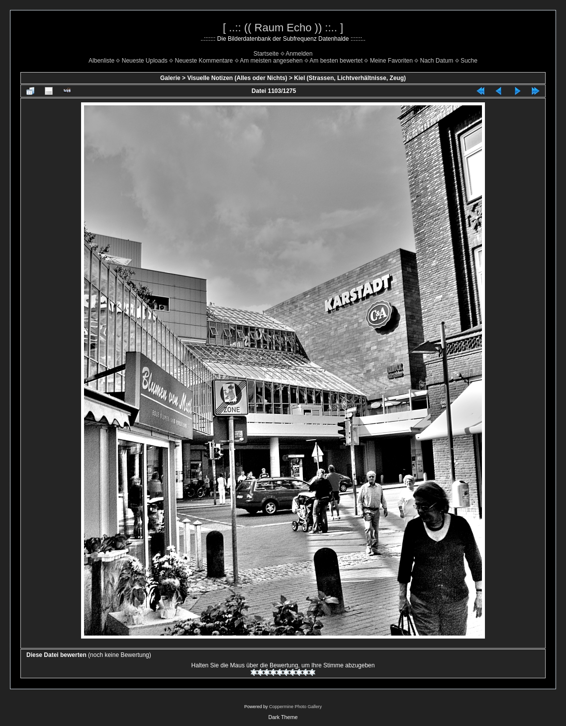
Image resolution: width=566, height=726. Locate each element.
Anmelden (298, 53)
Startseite (266, 53)
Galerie (170, 78)
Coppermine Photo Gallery (295, 706)
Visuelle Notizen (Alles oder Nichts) (237, 78)
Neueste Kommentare (204, 60)
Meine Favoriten (391, 60)
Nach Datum (437, 60)
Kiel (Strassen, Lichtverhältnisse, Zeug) (350, 78)
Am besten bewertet (336, 60)
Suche (469, 60)
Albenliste (101, 60)
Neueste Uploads (145, 60)
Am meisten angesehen (271, 60)
